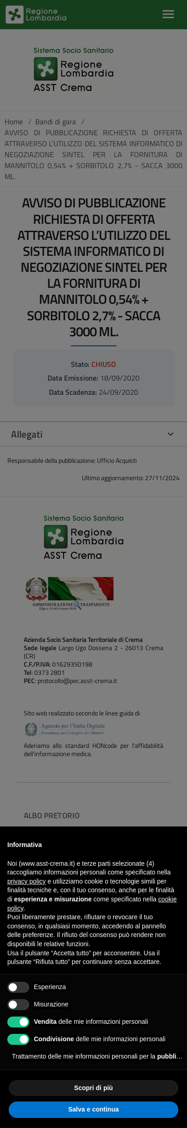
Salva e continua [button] (93, 1109)
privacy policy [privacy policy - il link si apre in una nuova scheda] (26, 881)
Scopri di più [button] (93, 1087)
